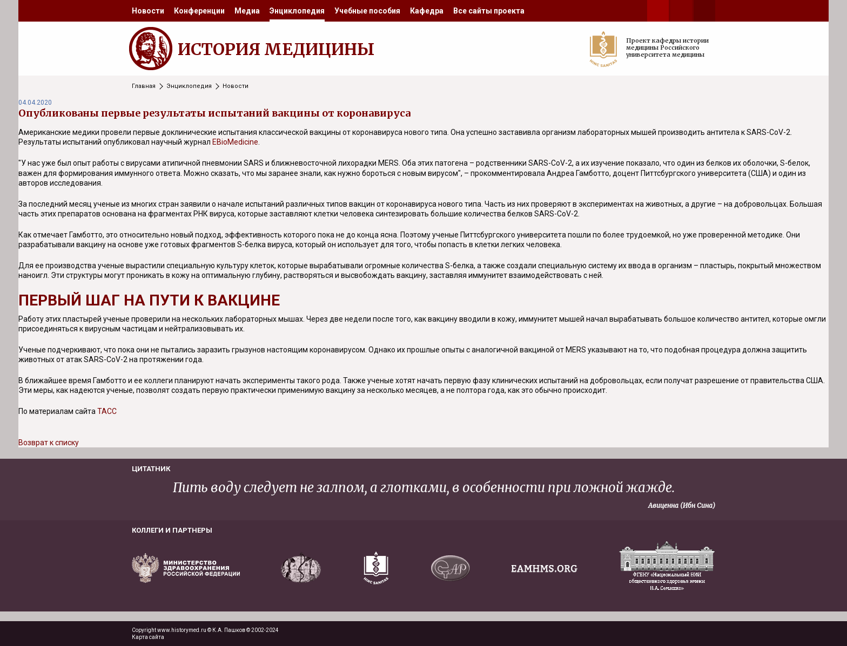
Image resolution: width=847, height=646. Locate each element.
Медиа (247, 10)
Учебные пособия (367, 10)
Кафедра (426, 10)
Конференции (199, 10)
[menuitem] (148, 11)
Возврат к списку (48, 442)
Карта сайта (148, 637)
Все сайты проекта (489, 10)
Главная (144, 86)
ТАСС (107, 411)
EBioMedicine (235, 142)
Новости (148, 10)
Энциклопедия (297, 10)
